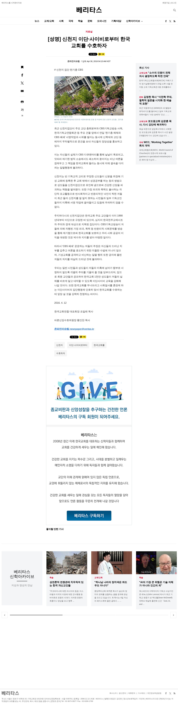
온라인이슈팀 (73, 61)
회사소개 (113, 693)
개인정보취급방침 (154, 693)
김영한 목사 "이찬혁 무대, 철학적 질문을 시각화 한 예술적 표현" (155, 100)
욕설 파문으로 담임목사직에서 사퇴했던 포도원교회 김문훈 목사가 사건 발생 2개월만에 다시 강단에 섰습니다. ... (155, 132)
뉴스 (37, 21)
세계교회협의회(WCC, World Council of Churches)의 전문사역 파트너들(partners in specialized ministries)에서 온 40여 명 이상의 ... (156, 155)
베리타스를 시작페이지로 (12, 3)
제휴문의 (131, 693)
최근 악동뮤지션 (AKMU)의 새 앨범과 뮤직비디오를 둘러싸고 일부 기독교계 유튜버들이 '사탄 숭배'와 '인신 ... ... (155, 111)
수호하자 (60, 353)
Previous (5, 615)
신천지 (59, 345)
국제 (71, 21)
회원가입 (166, 3)
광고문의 (122, 693)
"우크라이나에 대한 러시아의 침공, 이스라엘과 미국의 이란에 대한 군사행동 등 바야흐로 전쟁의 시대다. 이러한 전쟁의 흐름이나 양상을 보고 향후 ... (66, 596)
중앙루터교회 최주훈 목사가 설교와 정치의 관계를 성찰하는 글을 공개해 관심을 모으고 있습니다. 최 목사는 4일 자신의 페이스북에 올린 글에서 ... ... (111, 596)
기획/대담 (116, 21)
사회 (61, 21)
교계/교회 (49, 21)
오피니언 (101, 21)
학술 (80, 21)
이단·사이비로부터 (78, 345)
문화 (90, 21)
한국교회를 (99, 345)
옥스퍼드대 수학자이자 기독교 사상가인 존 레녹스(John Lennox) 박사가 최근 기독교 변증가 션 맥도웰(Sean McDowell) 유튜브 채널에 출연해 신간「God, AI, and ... (156, 597)
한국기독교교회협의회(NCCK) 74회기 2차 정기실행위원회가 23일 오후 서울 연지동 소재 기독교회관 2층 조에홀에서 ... (156, 85)
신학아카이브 (133, 21)
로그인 (173, 3)
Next (173, 615)
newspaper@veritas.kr (82, 329)
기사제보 (141, 693)
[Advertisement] (89, 653)
